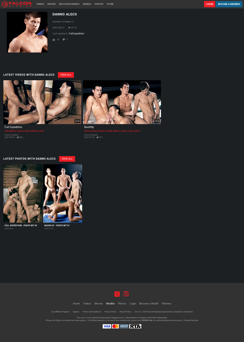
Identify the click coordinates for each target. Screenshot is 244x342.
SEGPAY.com (146, 320)
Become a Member (229, 4)
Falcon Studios (11, 135)
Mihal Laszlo (37, 131)
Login (209, 4)
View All (66, 74)
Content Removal (191, 320)
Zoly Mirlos (10, 131)
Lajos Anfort (133, 131)
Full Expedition (76, 33)
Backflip (89, 127)
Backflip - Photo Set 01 (57, 225)
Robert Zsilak (105, 131)
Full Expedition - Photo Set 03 (21, 225)
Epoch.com (60, 320)
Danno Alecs (23, 131)
